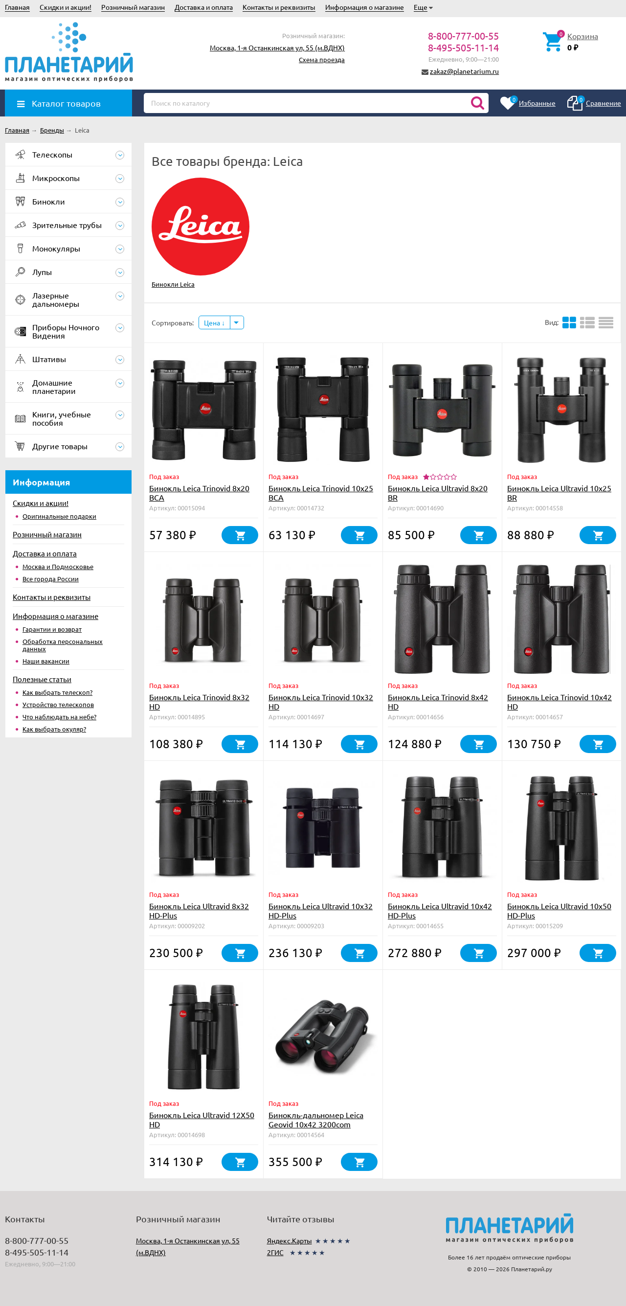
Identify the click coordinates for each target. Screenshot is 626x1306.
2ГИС (275, 1252)
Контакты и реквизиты (279, 6)
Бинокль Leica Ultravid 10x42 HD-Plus (440, 910)
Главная (17, 6)
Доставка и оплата (204, 6)
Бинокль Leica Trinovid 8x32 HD (199, 701)
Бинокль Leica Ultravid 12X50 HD (201, 1119)
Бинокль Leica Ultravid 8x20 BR (438, 492)
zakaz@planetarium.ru (464, 71)
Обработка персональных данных (62, 645)
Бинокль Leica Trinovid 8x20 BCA (199, 492)
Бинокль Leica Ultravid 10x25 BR (559, 492)
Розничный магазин (133, 6)
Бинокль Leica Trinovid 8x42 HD (438, 701)
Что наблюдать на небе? (59, 716)
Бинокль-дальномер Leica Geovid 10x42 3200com (315, 1119)
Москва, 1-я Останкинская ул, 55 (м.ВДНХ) (277, 47)
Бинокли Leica (173, 284)
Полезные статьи (42, 679)
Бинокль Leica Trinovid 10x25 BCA (320, 492)
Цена (214, 322)
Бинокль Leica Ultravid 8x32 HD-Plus (199, 910)
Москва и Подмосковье (57, 566)
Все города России (50, 578)
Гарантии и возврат (52, 629)
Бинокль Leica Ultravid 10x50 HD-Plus (559, 910)
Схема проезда (322, 59)
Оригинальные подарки (59, 516)
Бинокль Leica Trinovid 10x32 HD (320, 701)
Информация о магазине (364, 6)
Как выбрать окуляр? (54, 729)
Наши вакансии (45, 661)
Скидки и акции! (65, 6)
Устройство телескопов (58, 704)
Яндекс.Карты (289, 1240)
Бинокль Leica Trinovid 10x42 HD (559, 701)
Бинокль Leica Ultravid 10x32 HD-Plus (320, 910)
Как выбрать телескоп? (57, 692)
